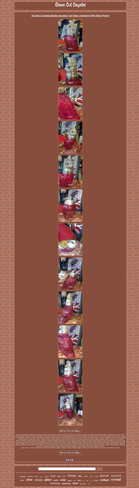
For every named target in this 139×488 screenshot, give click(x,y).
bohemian (55, 483)
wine (63, 479)
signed (69, 480)
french (96, 480)
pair (84, 480)
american (66, 483)
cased (91, 476)
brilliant (104, 480)
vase (22, 480)
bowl (75, 483)
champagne (23, 476)
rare (88, 480)
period (47, 476)
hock (59, 476)
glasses (104, 475)
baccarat (30, 476)
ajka (64, 476)
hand (53, 476)
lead (79, 480)
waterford (116, 475)
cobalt (86, 476)
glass (48, 479)
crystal (116, 479)
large (96, 476)
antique (38, 479)
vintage (71, 475)
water (89, 484)
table (36, 476)
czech (55, 480)
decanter (83, 484)
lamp (74, 480)
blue (80, 476)
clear (29, 479)
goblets (41, 476)
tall (91, 480)
